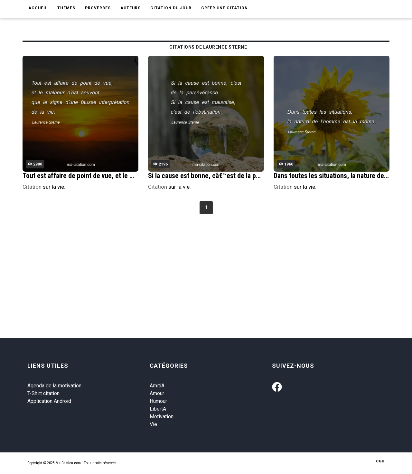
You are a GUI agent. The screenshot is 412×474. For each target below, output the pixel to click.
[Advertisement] (216, 264)
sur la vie (53, 187)
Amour (157, 393)
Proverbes (98, 8)
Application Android (49, 401)
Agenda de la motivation (54, 386)
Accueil (38, 8)
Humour (158, 401)
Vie (153, 424)
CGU (380, 461)
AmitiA (157, 386)
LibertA (158, 409)
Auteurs (130, 8)
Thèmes (66, 8)
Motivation (161, 416)
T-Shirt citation (43, 393)
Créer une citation (224, 8)
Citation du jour (171, 8)
